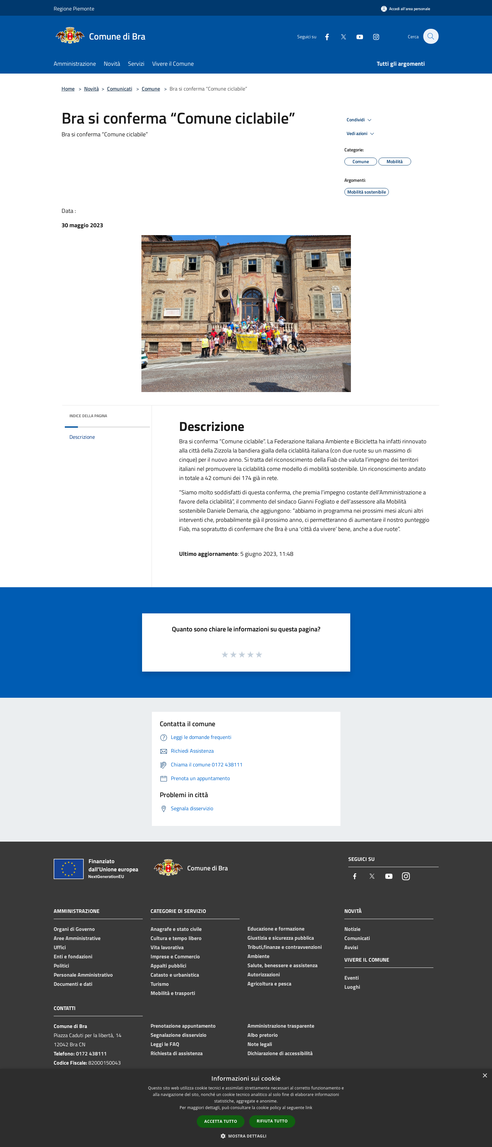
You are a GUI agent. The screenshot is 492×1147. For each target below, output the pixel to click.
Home (68, 89)
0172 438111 (91, 1053)
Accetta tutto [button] (220, 1121)
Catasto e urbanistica (175, 975)
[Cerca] (431, 36)
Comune (151, 89)
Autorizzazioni (263, 974)
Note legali (259, 1044)
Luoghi (352, 987)
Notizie (352, 929)
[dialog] (246, 1108)
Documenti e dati (73, 984)
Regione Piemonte (74, 8)
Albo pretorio (262, 1035)
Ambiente (258, 956)
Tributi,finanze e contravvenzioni (284, 947)
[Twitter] (339, 36)
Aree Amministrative (77, 938)
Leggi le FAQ (165, 1044)
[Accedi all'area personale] (406, 8)
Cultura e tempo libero (176, 938)
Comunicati (119, 89)
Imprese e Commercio (175, 956)
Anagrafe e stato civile (176, 929)
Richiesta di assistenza (177, 1053)
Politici (61, 965)
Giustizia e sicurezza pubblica (280, 938)
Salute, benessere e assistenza (282, 965)
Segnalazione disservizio (179, 1035)
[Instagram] (372, 36)
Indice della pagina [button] (88, 416)
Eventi (351, 978)
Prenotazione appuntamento (183, 1026)
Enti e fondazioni (73, 956)
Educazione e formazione (275, 929)
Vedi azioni (361, 134)
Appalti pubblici (168, 965)
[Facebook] (323, 36)
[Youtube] (356, 36)
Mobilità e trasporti (173, 993)
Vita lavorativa (167, 947)
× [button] (484, 1075)
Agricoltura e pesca (269, 983)
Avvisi (351, 947)
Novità (91, 89)
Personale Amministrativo (83, 975)
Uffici (60, 947)
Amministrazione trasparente (280, 1026)
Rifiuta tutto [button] (272, 1121)
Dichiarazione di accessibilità (280, 1053)
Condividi (360, 120)
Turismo (160, 984)
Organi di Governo (74, 929)
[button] (246, 1136)
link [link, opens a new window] (308, 1107)
